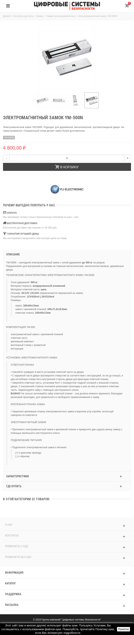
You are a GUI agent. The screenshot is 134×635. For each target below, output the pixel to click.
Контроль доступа (23, 16)
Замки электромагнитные (61, 16)
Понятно (123, 629)
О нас (8, 524)
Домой (6, 16)
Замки (40, 16)
